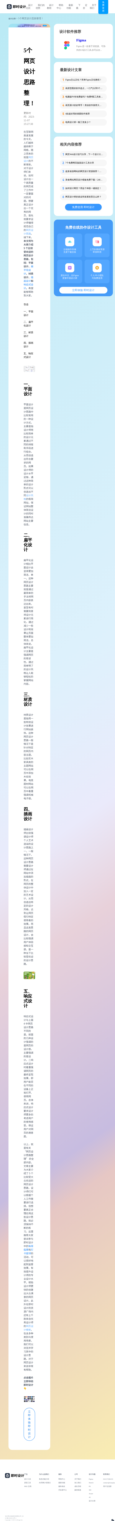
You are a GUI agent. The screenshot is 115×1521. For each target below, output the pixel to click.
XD (90, 1490)
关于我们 (93, 6)
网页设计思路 (28, 231)
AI (90, 1497)
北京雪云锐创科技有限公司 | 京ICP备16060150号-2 (14, 1517)
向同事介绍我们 (45, 1483)
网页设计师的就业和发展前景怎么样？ (83, 197)
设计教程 (50, 6)
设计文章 (12, 19)
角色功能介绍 (44, 1479)
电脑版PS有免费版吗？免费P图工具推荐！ (84, 97)
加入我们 (77, 1483)
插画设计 (28, 279)
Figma (81, 40)
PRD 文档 (27, 1486)
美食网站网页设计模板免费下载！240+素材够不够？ (84, 180)
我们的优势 (40, 6)
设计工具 (27, 1479)
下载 (78, 6)
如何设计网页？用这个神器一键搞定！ (83, 188)
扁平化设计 (28, 269)
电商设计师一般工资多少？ (78, 122)
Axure (91, 1493)
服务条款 (61, 1486)
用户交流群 (107, 1486)
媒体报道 (77, 1490)
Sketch (91, 1483)
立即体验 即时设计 (29, 1424)
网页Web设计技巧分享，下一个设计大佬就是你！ (84, 154)
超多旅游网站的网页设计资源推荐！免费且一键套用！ (84, 171)
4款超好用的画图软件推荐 (77, 114)
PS (90, 1486)
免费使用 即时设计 (83, 207)
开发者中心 (62, 1490)
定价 (85, 6)
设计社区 (29, 6)
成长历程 (77, 1486)
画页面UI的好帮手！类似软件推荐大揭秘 (84, 105)
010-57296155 (108, 1479)
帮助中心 (60, 6)
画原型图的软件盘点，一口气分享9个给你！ (84, 88)
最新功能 (69, 6)
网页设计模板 (28, 1327)
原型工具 (27, 1483)
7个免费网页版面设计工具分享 (79, 163)
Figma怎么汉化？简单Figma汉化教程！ (83, 80)
